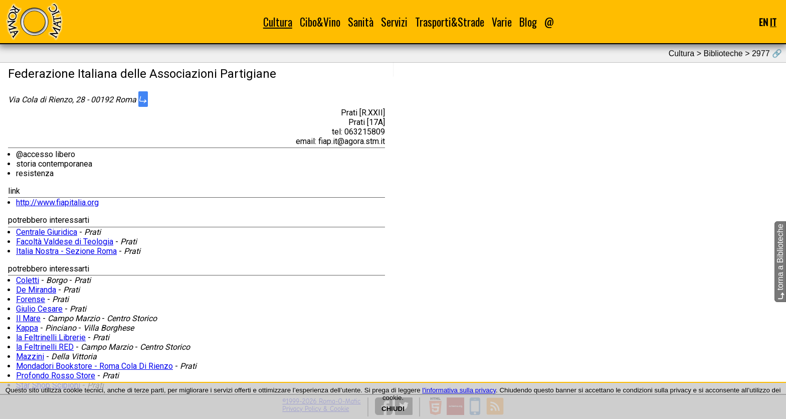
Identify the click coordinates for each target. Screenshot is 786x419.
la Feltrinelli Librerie (51, 337)
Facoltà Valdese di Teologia (64, 241)
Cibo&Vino (320, 22)
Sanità (360, 22)
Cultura (277, 22)
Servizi (394, 22)
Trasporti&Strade (449, 22)
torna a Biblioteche (780, 262)
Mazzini (30, 356)
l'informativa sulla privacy (459, 390)
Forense (30, 299)
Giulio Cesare (39, 309)
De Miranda (36, 290)
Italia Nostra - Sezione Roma (66, 251)
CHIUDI (393, 408)
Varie (502, 22)
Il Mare (28, 318)
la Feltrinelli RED (45, 347)
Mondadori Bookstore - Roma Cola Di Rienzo (94, 366)
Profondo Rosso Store (55, 375)
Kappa (27, 328)
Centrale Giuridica (46, 232)
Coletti (27, 280)
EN (763, 22)
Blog (528, 22)
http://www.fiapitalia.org (57, 202)
